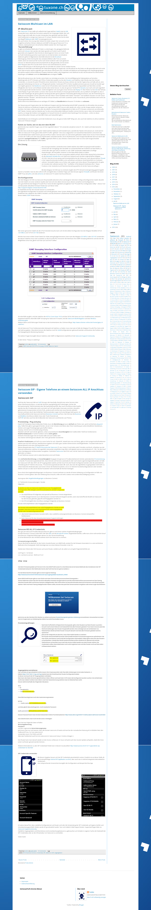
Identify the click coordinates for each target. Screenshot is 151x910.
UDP (19, 111)
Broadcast (58, 57)
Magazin (128, 328)
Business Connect (52, 414)
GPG (118, 312)
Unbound (121, 381)
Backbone (38, 86)
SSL (111, 271)
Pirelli (123, 247)
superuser (123, 407)
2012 (113, 227)
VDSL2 (127, 381)
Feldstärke (127, 308)
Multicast (28, 39)
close (125, 393)
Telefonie (112, 377)
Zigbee (123, 391)
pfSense (112, 240)
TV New (128, 372)
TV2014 (111, 374)
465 (122, 282)
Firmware (121, 310)
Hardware (121, 314)
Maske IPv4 (124, 331)
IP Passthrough (127, 316)
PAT (126, 268)
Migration (112, 337)
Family (121, 308)
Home (126, 314)
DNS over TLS (113, 303)
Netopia (127, 342)
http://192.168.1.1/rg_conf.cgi (32, 674)
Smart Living (126, 361)
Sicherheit (126, 360)
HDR (116, 314)
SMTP (127, 270)
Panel (120, 349)
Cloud (121, 300)
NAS (123, 266)
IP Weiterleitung (126, 317)
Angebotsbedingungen (36, 478)
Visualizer (123, 384)
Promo (128, 351)
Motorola (112, 247)
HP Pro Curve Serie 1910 (54, 316)
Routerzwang (120, 358)
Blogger (112, 293)
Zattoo (129, 277)
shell (130, 404)
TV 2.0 (111, 256)
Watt (128, 388)
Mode (113, 266)
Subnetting (112, 368)
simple (113, 405)
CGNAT (126, 296)
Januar (116, 224)
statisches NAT (115, 407)
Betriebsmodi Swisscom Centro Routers (121, 113)
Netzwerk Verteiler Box (53, 156)
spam (123, 405)
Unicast (27, 51)
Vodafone (112, 386)
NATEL (125, 340)
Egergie (125, 305)
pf (123, 402)
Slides (119, 361)
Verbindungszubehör (115, 382)
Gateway (128, 312)
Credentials (39, 853)
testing (129, 407)
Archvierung (113, 287)
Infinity (116, 319)
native (128, 400)
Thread (103, 158)
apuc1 (128, 391)
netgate (112, 402)
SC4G (126, 358)
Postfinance (114, 351)
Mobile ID (118, 337)
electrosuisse (117, 395)
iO (125, 397)
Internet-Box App (127, 321)
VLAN (59, 330)
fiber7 (113, 279)
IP (117, 252)
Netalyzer (120, 342)
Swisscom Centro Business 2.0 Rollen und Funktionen (121, 99)
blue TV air (119, 393)
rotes (126, 404)
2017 (113, 177)
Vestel (113, 384)
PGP (112, 349)
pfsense (40, 174)
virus (112, 409)
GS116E (35, 233)
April (115, 217)
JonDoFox (114, 323)
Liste (128, 324)
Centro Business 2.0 (126, 298)
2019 (113, 172)
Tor (123, 377)
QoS (33, 346)
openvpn (119, 279)
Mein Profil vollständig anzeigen (96, 897)
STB (130, 358)
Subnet (127, 367)
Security (122, 271)
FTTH (128, 245)
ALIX (111, 259)
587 (129, 282)
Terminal (119, 377)
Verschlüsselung (127, 382)
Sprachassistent (114, 365)
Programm (121, 351)
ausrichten (112, 393)
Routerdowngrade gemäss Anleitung (68, 617)
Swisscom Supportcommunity (27, 829)
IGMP (36, 39)
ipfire (30, 174)
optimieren (128, 279)
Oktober (116, 194)
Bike (124, 291)
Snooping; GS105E (43, 346)
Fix (130, 310)
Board (117, 293)
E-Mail (123, 250)
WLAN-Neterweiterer (121, 388)
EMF (121, 305)
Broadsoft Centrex (63, 533)
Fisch (126, 310)
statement (128, 405)
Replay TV (79, 90)
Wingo (123, 277)
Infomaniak (122, 319)
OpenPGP (113, 347)
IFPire (116, 316)
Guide (111, 314)
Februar (116, 222)
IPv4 (111, 264)
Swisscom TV (25, 31)
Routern (69, 80)
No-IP (112, 345)
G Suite (113, 312)
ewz (123, 395)
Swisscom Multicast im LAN (35, 23)
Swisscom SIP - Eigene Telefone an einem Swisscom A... (119, 207)
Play (124, 349)
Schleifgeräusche (116, 360)
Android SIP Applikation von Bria (61, 759)
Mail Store (119, 330)
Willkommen (123, 389)
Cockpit (112, 301)
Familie (116, 308)
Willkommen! (32, 13)
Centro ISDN (115, 300)
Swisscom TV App (125, 370)
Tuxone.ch (119, 275)
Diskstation (128, 303)
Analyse (112, 286)
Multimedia (114, 340)
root (122, 404)
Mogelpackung (126, 337)
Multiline (23, 416)
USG (129, 379)
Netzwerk (114, 254)
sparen (120, 280)
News (116, 268)
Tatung (114, 375)
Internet (122, 252)
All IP (24, 853)
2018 (113, 174)
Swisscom (51, 346)
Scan (116, 271)
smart (118, 405)
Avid (118, 289)
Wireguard (114, 391)
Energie (124, 307)
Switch (58, 31)
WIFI (125, 386)
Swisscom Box (126, 368)
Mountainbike (121, 338)
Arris (128, 287)
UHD (121, 379)
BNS (125, 289)
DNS (122, 261)
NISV (113, 342)
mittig (117, 400)
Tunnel (111, 379)
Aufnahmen (113, 289)
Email (112, 307)
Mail (115, 264)
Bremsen (129, 293)
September (117, 196)
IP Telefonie (121, 263)
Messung (112, 335)
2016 (113, 179)
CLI (130, 296)
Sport (128, 363)
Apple (122, 245)
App (114, 238)
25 (125, 257)
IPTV (128, 263)
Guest (127, 261)
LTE (111, 324)
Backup (112, 291)
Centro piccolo (116, 250)
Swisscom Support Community (85, 336)
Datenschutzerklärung (47, 13)
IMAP (120, 316)
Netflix (128, 266)
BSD (129, 289)
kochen (120, 398)
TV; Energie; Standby (120, 374)
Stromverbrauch (119, 367)
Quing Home (126, 352)
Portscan (129, 349)
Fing (111, 310)
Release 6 (128, 354)
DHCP (20, 65)
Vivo (129, 384)
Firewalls (87, 172)
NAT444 (120, 340)
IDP (130, 314)
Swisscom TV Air (114, 370)
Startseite (21, 13)
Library (119, 324)
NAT (118, 247)
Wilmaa (129, 389)
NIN (130, 340)
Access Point (126, 284)
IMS (50, 533)
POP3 (116, 349)
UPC (127, 275)
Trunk (128, 377)
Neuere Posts (23, 860)
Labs (115, 324)
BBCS (111, 261)
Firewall (120, 240)
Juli (115, 201)
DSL (123, 303)
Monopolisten (113, 338)
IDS (112, 316)
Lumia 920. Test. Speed (122, 326)
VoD (96, 90)
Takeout (129, 374)
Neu (111, 268)
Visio (118, 384)
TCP (123, 372)
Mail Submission (116, 125)
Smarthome (112, 363)
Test (111, 275)
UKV (125, 379)
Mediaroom (122, 264)
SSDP (28, 195)
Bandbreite (118, 291)
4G (125, 282)
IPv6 (127, 240)
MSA (116, 328)
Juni (115, 212)
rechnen (127, 402)
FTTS (111, 308)
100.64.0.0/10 (127, 280)
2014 (113, 184)
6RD (117, 245)
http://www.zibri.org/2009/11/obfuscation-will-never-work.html (85, 715)
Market (114, 331)
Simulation (112, 361)
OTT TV (121, 345)
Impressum (24, 881)
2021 (113, 170)
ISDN (111, 319)
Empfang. (118, 307)
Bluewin (129, 249)
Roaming (114, 356)
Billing (128, 291)
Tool (117, 256)
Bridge (117, 261)
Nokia (117, 345)
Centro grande (124, 238)
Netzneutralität (114, 344)
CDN (121, 296)
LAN (67, 31)
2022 (113, 167)
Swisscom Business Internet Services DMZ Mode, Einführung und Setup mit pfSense (121, 148)
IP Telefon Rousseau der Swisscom (46, 447)
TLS (128, 273)
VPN (128, 256)
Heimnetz (113, 263)
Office (121, 268)
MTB (123, 328)
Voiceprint (119, 386)
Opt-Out (126, 347)
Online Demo (128, 345)
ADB (119, 243)
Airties (122, 259)
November (117, 191)
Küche (124, 323)
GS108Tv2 (84, 236)
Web (111, 389)
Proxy (120, 254)
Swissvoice (60, 451)
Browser (123, 294)
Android (128, 236)
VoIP (39, 402)
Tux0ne (91, 892)
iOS (113, 245)
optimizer (118, 402)
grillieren (116, 397)
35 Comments (42, 344)
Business (78, 414)
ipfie (115, 398)
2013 (113, 187)
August (116, 199)
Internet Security (117, 321)
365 (128, 257)
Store (111, 367)
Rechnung (116, 354)
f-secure (128, 395)
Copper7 (121, 301)
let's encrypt (127, 398)
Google (129, 250)
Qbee (111, 352)
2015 (113, 182)
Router (129, 247)
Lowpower (112, 326)
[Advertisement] (61, 367)
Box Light (122, 293)
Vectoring (112, 277)
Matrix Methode (126, 333)
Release (123, 354)
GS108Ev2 (21, 233)
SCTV (36, 346)
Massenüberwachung (115, 333)
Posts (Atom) (29, 863)
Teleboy (120, 375)
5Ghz (111, 284)
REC (111, 354)
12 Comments (42, 851)
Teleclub (127, 375)
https (121, 397)
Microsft (120, 335)
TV (130, 243)
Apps (127, 259)
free (111, 397)
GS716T (93, 236)
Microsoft (127, 335)
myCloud (123, 400)
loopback (112, 400)
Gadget (122, 312)
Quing (119, 352)
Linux (124, 324)
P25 (130, 347)
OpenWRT (120, 347)
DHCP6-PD (127, 301)
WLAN (113, 244)
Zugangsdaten (58, 853)
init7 (121, 257)
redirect (112, 404)
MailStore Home (127, 330)
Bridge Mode (115, 294)
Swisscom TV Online (115, 372)
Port (117, 270)
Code (116, 301)
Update (123, 256)
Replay (122, 270)
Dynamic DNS (114, 305)
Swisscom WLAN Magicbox (76, 318)
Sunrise (119, 368)
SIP (22, 418)
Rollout (122, 356)
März (115, 219)
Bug (128, 294)
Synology (127, 254)
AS (120, 284)
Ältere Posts (101, 860)
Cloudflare (127, 300)
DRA (119, 303)
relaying (117, 404)
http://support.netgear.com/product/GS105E (32, 188)
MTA (119, 328)
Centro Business (116, 298)
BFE (122, 289)
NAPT (118, 266)
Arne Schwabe (121, 287)
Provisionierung (99, 459)
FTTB (129, 307)
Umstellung (113, 381)
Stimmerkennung (125, 365)
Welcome (116, 389)
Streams (83, 88)
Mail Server (112, 330)
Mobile (129, 264)
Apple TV (126, 286)
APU (116, 259)
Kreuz (119, 323)
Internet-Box (113, 242)
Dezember (117, 189)
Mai (115, 214)
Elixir (130, 305)
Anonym (119, 286)
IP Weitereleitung (116, 317)
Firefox (115, 310)
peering (114, 280)
